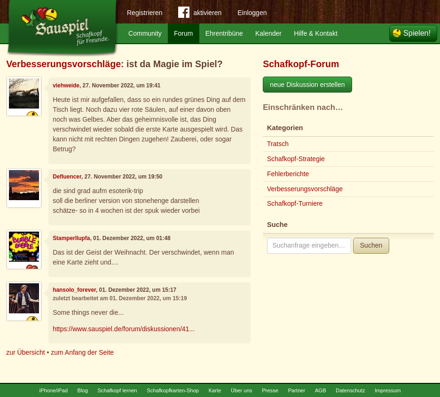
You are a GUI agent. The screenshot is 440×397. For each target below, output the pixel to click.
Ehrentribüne (224, 33)
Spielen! (417, 33)
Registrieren (144, 12)
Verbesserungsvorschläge (63, 64)
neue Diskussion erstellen (307, 84)
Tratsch (278, 144)
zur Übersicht (25, 352)
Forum (183, 33)
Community (145, 33)
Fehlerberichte (288, 174)
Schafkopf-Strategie (296, 159)
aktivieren (199, 14)
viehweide (66, 85)
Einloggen (252, 12)
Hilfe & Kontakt (316, 33)
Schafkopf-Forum (301, 64)
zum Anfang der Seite (82, 352)
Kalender (268, 33)
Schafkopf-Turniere (295, 203)
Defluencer (67, 176)
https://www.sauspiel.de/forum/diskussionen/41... (124, 329)
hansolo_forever (74, 290)
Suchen (371, 245)
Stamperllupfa (71, 238)
